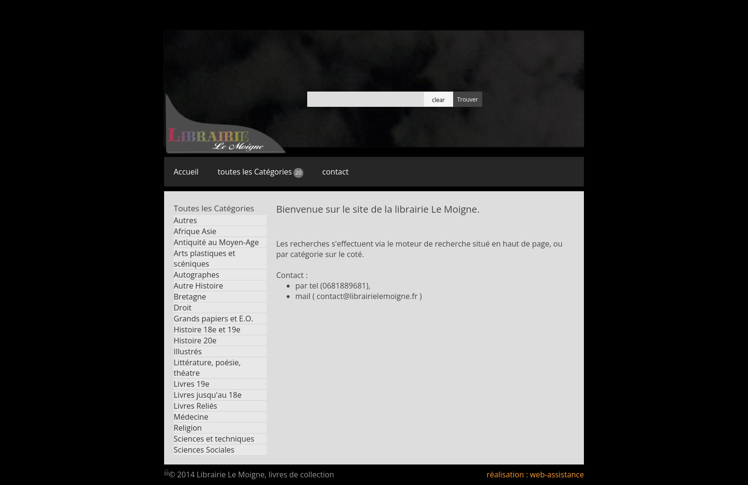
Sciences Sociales (204, 449)
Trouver (467, 99)
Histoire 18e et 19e (207, 329)
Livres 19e (191, 384)
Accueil (186, 171)
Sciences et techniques (214, 438)
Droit (183, 307)
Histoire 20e (195, 340)
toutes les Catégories (260, 171)
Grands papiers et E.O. (213, 318)
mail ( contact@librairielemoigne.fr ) (358, 296)
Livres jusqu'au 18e (207, 395)
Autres (185, 220)
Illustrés (188, 351)
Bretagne (190, 296)
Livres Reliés (195, 406)
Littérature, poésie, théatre (207, 367)
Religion (188, 428)
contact (335, 171)
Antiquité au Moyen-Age (216, 242)
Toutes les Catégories (214, 208)
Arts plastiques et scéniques (204, 258)
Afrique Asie (195, 231)
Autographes (196, 274)
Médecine (191, 417)
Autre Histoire (198, 285)
